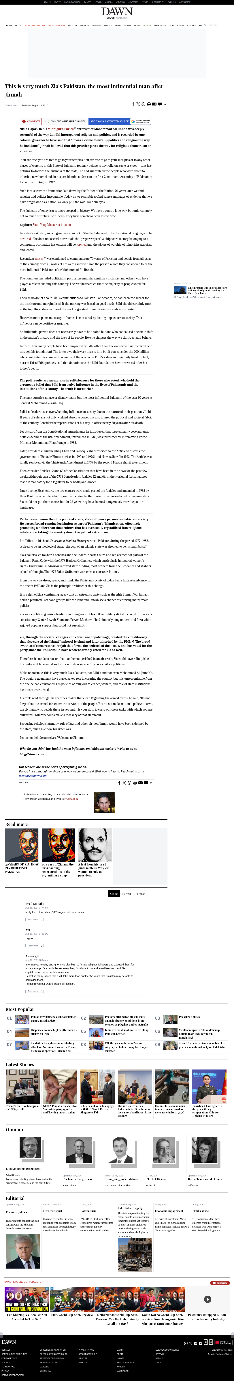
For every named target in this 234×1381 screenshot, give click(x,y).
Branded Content (183, 284)
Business (96, 25)
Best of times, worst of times (205, 1179)
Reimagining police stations (121, 1179)
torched (81, 244)
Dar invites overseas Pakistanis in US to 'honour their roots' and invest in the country (135, 1110)
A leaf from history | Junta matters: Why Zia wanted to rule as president (93, 869)
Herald (98, 2)
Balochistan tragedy (130, 1208)
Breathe (147, 25)
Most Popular (20, 1009)
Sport (137, 25)
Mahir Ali (150, 1185)
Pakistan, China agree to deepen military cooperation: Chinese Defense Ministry (207, 1110)
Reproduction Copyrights (53, 1354)
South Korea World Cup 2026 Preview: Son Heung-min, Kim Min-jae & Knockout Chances (162, 1319)
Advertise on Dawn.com (52, 1358)
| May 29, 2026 (117, 18)
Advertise (133, 2)
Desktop (82, 1363)
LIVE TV (57, 2)
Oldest (114, 894)
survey (39, 259)
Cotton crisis (88, 1211)
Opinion (84, 25)
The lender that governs (77, 1179)
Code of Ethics (9, 1358)
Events (144, 2)
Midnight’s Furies (60, 129)
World (127, 25)
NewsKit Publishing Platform (220, 1354)
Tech (171, 25)
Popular (191, 25)
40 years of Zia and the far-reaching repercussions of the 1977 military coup (58, 869)
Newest (126, 894)
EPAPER (47, 2)
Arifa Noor (193, 1185)
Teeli (158, 1363)
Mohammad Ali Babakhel (117, 1185)
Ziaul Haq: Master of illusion (52, 225)
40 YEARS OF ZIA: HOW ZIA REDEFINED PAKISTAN (21, 868)
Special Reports (125, 1363)
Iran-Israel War (56, 25)
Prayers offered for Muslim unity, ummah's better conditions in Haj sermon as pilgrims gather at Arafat (126, 1020)
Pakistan (72, 25)
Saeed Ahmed (70, 1185)
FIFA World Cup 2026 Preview (72, 1315)
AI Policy (5, 1363)
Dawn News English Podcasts (23, 1282)
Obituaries (184, 2)
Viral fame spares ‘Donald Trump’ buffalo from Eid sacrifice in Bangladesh (199, 1033)
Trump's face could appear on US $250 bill (22, 1107)
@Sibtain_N (71, 798)
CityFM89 (120, 2)
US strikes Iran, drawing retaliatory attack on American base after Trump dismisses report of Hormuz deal (53, 1047)
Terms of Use (8, 1367)
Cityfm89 (160, 1354)
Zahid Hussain (13, 1175)
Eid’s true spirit (52, 1211)
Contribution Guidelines (14, 1354)
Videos (180, 25)
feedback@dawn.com (33, 776)
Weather (82, 1358)
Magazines (160, 25)
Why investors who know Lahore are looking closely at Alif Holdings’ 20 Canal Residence (207, 290)
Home (9, 25)
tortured (25, 239)
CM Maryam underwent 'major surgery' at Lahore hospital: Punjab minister (126, 1047)
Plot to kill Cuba (156, 1179)
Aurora (109, 2)
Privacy (5, 1371)
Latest (18, 25)
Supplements (158, 2)
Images (87, 2)
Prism (118, 25)
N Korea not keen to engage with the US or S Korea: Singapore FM (97, 1109)
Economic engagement (169, 1211)
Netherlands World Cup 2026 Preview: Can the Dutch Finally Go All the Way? (117, 1319)
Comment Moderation (12, 1375)
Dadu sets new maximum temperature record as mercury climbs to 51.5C (170, 1109)
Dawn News (123, 1371)
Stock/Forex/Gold (87, 1354)
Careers (172, 2)
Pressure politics (189, 1017)
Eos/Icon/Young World (167, 1350)
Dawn (119, 1350)
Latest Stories (20, 1064)
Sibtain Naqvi (11, 105)
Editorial (15, 1198)
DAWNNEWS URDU (72, 2)
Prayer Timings (86, 1350)
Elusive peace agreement (23, 1169)
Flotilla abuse (200, 1211)
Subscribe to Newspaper (53, 1350)
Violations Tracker (35, 25)
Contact (5, 1350)
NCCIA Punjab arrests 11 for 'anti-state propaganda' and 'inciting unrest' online (60, 1109)
